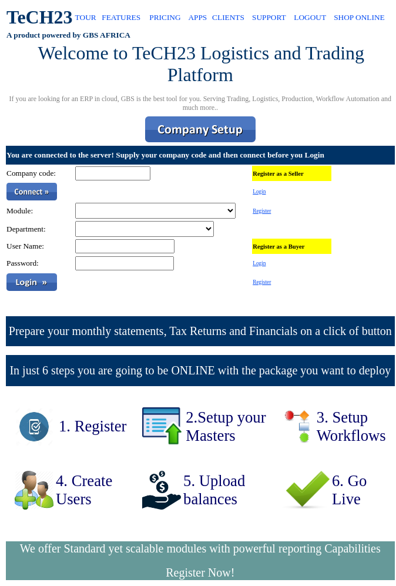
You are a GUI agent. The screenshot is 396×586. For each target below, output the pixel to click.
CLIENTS (228, 17)
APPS (197, 17)
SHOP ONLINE (359, 17)
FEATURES (121, 17)
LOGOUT (310, 17)
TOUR (85, 17)
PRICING (164, 17)
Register (262, 211)
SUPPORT (269, 17)
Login (259, 192)
